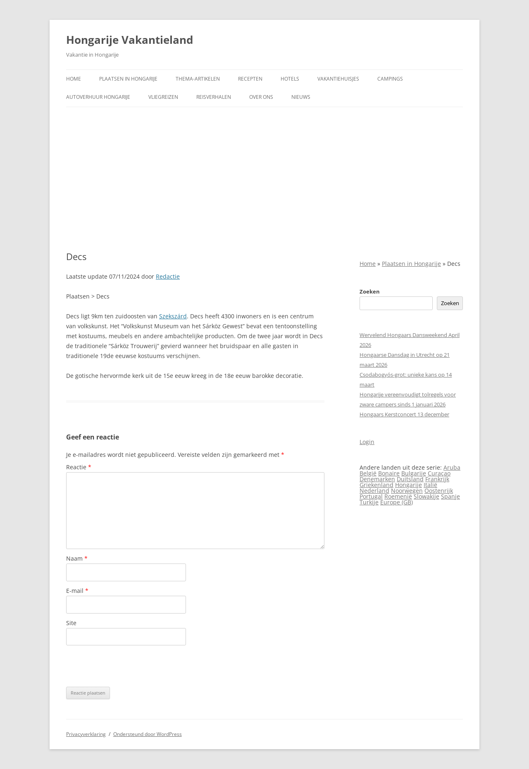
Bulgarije (413, 473)
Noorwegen (407, 490)
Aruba (451, 467)
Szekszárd (173, 316)
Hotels (290, 78)
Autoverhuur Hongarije (98, 96)
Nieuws (300, 96)
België (368, 473)
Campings (390, 78)
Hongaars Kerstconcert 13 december (404, 414)
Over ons (261, 96)
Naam (77, 558)
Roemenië (398, 496)
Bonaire (389, 473)
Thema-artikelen (198, 78)
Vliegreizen (163, 96)
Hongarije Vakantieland (129, 39)
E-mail (77, 591)
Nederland (374, 490)
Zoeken (370, 291)
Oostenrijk (438, 490)
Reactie (78, 467)
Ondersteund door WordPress (147, 734)
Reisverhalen (213, 96)
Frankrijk (437, 479)
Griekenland (376, 485)
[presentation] (129, 666)
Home (73, 78)
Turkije (369, 502)
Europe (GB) (396, 502)
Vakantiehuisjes (338, 78)
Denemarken (377, 479)
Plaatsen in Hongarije (128, 78)
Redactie (168, 276)
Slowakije (426, 496)
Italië (430, 485)
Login (367, 442)
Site (71, 623)
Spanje (450, 496)
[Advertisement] (264, 169)
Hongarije (408, 485)
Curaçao (439, 473)
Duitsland (410, 479)
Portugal (371, 496)
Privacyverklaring (86, 734)
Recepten (250, 78)
